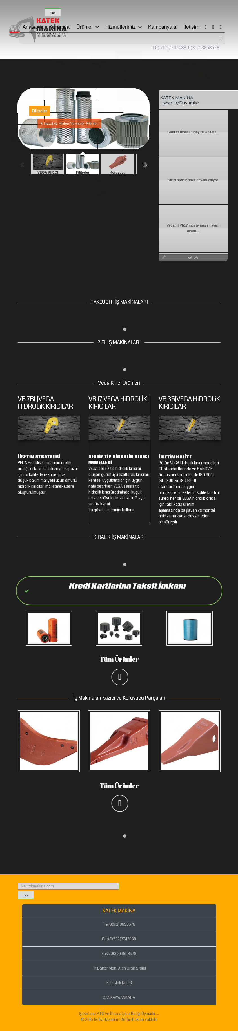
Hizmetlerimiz (124, 27)
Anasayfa (33, 27)
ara (53, 13)
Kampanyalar (163, 27)
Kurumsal (60, 27)
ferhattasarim (106, 1019)
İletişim (191, 27)
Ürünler (88, 27)
